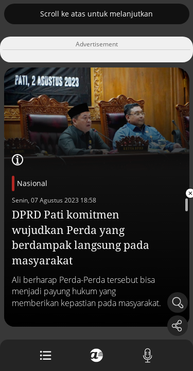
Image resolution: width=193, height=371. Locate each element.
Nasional (32, 183)
